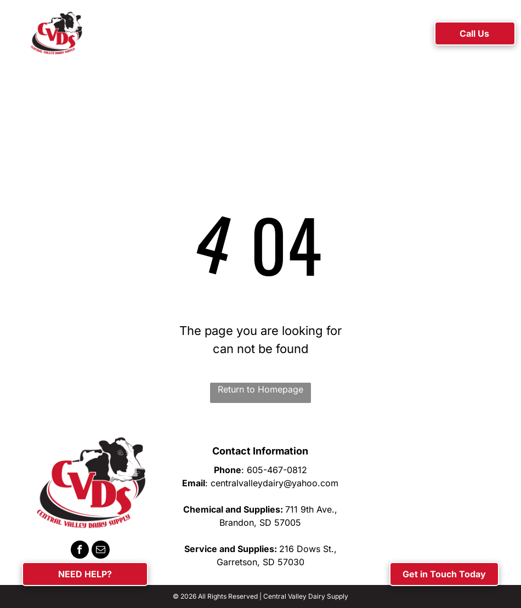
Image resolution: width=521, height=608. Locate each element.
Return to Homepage (260, 389)
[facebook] (80, 551)
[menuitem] (130, 35)
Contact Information (260, 451)
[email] (101, 551)
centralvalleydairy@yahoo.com (274, 483)
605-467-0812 (277, 469)
